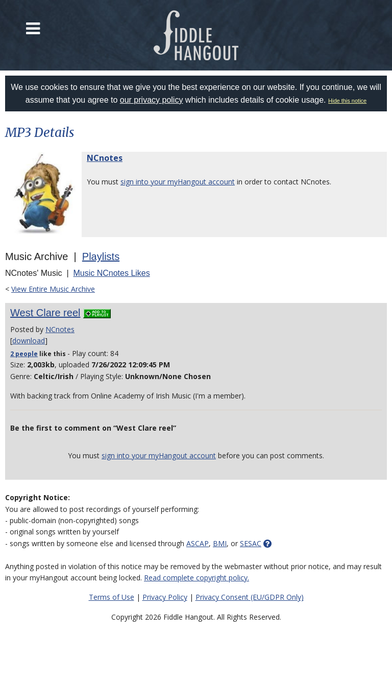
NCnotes (104, 157)
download (28, 340)
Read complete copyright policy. (196, 577)
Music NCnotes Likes (111, 273)
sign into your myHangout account (177, 181)
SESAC (250, 543)
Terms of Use (111, 597)
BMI (220, 543)
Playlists (100, 256)
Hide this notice (347, 101)
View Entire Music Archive (53, 289)
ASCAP (197, 543)
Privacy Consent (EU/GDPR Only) (249, 597)
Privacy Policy (164, 597)
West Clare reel (45, 312)
